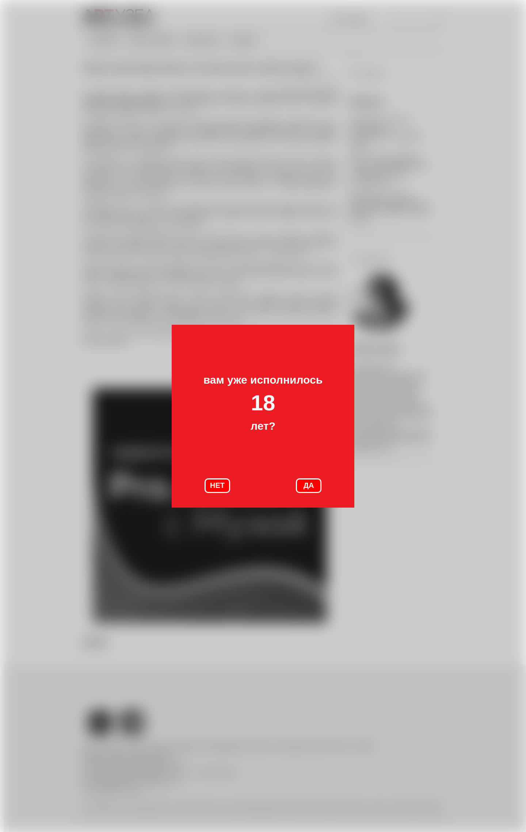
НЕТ (217, 485)
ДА (309, 485)
